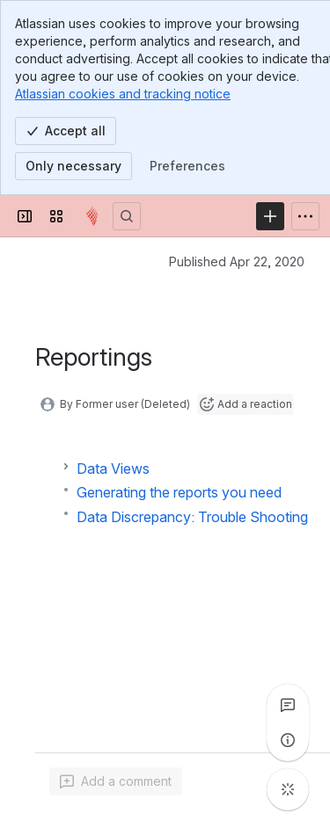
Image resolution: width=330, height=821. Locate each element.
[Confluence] (91, 216)
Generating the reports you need (179, 492)
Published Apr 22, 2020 (236, 261)
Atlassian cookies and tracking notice (123, 93)
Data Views (113, 468)
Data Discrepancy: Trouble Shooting (192, 517)
